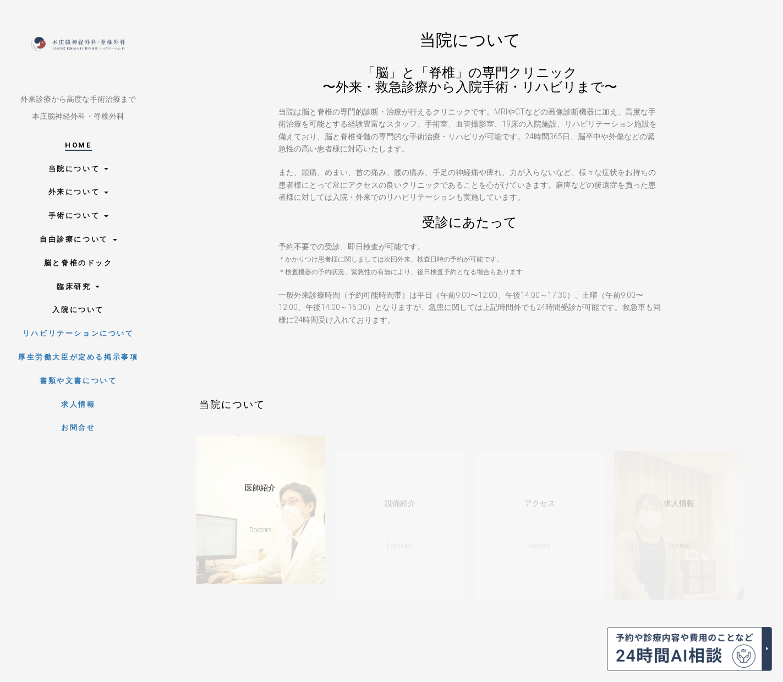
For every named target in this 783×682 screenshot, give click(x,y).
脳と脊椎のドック (78, 263)
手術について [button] (78, 215)
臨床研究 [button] (78, 286)
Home (78, 145)
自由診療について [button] (78, 239)
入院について (78, 309)
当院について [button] (78, 169)
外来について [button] (78, 192)
